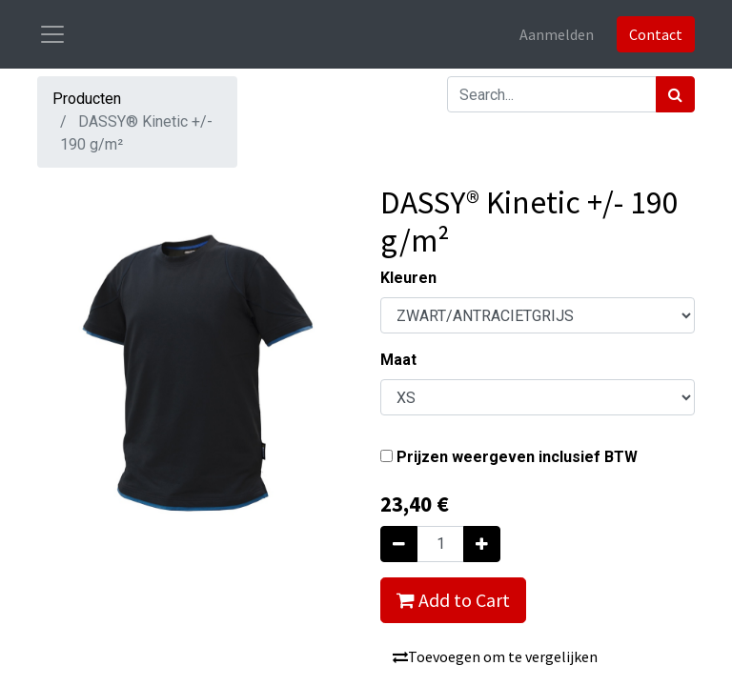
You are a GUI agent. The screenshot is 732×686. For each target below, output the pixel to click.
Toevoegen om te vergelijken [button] (495, 656)
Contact (655, 34)
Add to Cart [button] (453, 600)
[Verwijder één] (398, 544)
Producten (86, 99)
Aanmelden (556, 34)
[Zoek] (675, 94)
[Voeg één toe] (481, 544)
